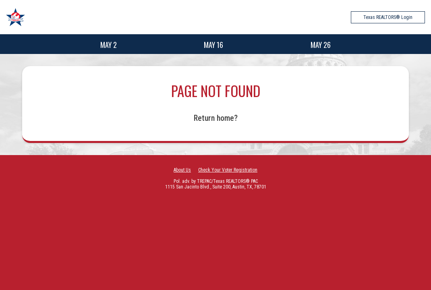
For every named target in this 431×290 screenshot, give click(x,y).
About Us (182, 170)
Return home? (216, 118)
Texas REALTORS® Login (387, 17)
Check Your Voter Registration (227, 170)
